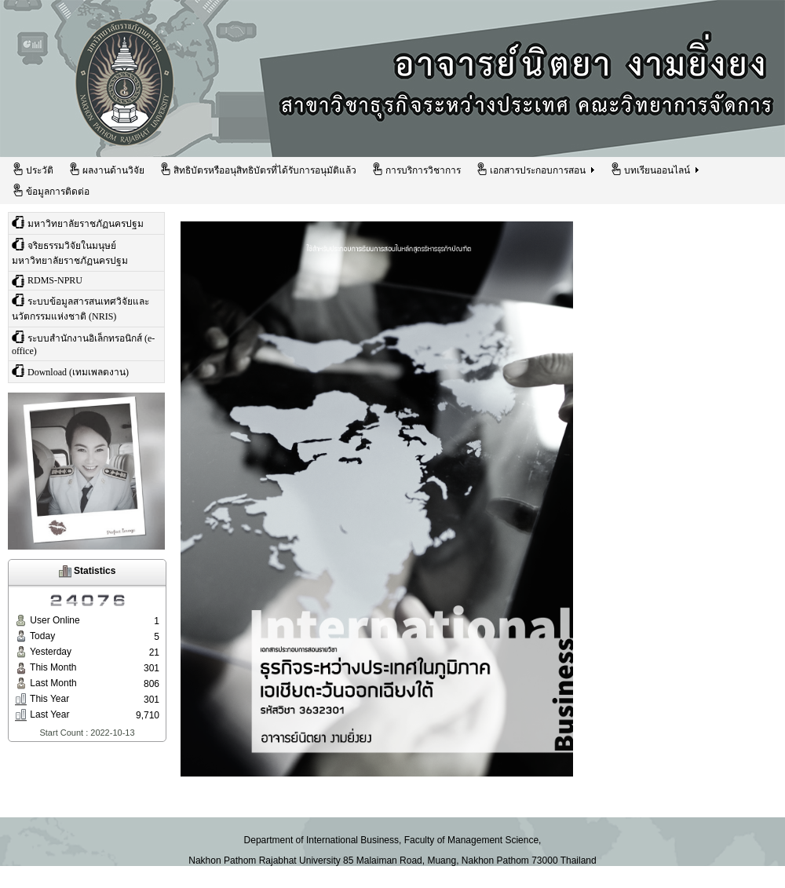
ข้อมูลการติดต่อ (50, 190)
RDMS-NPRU (47, 281)
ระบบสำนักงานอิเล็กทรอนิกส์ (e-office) (83, 343)
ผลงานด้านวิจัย (106, 169)
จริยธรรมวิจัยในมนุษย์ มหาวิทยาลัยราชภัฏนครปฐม (70, 252)
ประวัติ (32, 169)
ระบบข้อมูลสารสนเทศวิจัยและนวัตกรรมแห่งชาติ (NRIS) (80, 308)
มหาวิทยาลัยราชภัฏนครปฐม (78, 222)
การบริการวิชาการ (416, 169)
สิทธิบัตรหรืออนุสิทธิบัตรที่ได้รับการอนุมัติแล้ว (257, 169)
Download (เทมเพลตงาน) (70, 371)
